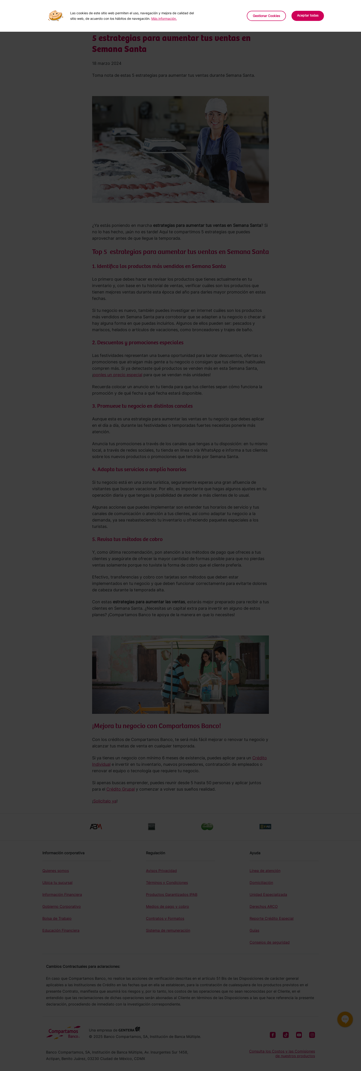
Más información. (164, 18)
